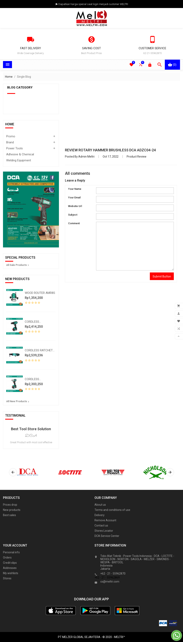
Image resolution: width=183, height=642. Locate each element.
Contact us (101, 525)
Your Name (74, 188)
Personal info (11, 552)
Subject (72, 214)
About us (100, 504)
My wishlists (10, 573)
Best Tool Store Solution (31, 429)
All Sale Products (18, 265)
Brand (10, 142)
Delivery (99, 515)
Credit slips (10, 562)
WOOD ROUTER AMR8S (40, 293)
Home (9, 124)
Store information (112, 552)
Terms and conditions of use (112, 509)
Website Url (75, 206)
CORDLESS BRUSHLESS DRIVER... (39, 322)
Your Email (74, 197)
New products (11, 509)
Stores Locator (103, 530)
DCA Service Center (106, 536)
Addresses (10, 568)
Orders (7, 557)
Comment (74, 223)
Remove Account (105, 520)
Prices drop (10, 504)
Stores (7, 578)
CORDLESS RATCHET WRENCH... (39, 350)
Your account (15, 545)
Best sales (9, 515)
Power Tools (14, 148)
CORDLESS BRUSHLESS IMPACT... (39, 379)
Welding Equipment (18, 160)
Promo (10, 136)
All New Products (18, 401)
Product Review (136, 156)
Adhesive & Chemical (20, 154)
